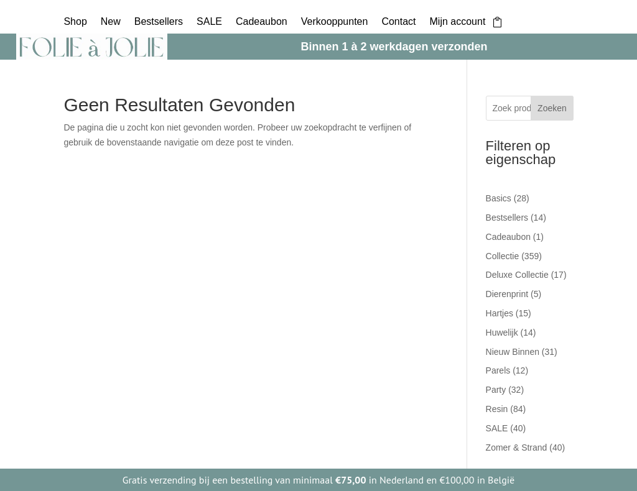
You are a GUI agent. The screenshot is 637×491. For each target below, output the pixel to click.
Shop (74, 22)
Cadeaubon (261, 22)
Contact (398, 22)
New (111, 22)
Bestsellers (158, 22)
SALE (209, 22)
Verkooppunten (334, 22)
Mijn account (458, 22)
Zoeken (552, 108)
